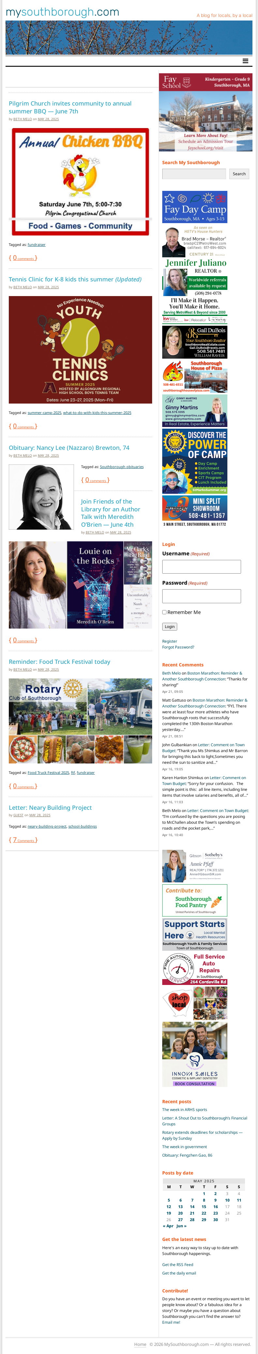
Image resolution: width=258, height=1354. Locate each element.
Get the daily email (179, 1273)
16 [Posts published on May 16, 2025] (215, 1206)
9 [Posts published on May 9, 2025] (215, 1200)
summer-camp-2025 (44, 412)
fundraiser (37, 244)
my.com (63, 12)
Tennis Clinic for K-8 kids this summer (75, 279)
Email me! (171, 1322)
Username (186, 553)
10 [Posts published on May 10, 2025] (227, 1200)
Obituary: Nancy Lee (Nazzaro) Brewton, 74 (69, 447)
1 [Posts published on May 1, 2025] (204, 1193)
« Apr (168, 1226)
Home (140, 1344)
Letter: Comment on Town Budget (217, 810)
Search (239, 174)
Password (185, 583)
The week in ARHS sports (184, 1109)
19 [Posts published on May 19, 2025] (168, 1213)
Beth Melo (22, 119)
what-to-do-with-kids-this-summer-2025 (97, 412)
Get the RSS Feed (177, 1264)
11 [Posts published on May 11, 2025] (239, 1200)
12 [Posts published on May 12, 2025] (168, 1206)
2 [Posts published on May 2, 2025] (215, 1193)
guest (18, 815)
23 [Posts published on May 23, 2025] (215, 1213)
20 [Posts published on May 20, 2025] (180, 1213)
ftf (73, 772)
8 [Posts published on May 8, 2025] (204, 1200)
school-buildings (82, 826)
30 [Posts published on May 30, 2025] (215, 1219)
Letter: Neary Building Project (50, 807)
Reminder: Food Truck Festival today (59, 661)
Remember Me (184, 612)
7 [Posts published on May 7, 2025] (192, 1200)
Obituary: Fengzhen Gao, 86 (187, 1155)
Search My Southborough (191, 162)
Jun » (182, 1226)
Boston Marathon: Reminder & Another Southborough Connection (202, 676)
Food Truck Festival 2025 (48, 772)
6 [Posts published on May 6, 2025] (180, 1200)
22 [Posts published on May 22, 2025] (204, 1213)
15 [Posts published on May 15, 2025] (204, 1206)
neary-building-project (47, 826)
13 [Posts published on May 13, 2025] (180, 1206)
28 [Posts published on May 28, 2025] (192, 1219)
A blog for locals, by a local (224, 15)
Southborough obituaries (122, 466)
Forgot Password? (178, 647)
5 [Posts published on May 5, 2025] (169, 1200)
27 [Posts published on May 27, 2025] (180, 1219)
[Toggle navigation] (245, 61)
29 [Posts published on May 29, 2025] (204, 1219)
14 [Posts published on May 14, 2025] (192, 1206)
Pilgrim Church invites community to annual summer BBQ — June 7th (70, 107)
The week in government (184, 1146)
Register (169, 641)
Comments (24, 840)
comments (24, 258)
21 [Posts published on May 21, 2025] (192, 1213)
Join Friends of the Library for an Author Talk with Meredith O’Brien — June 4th (110, 512)
